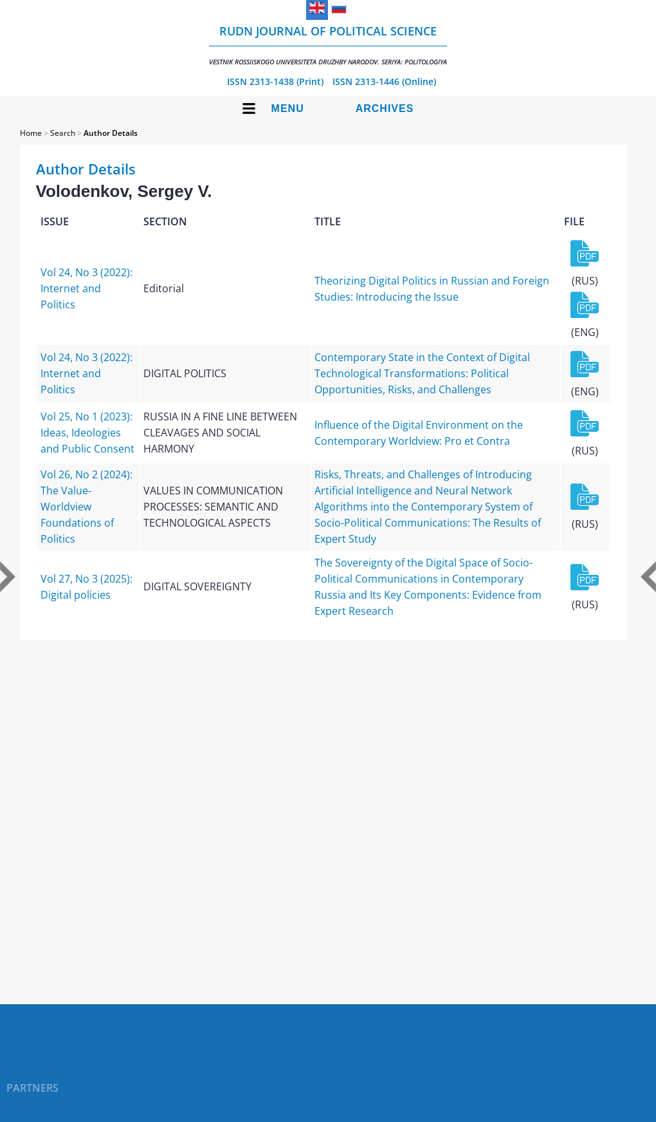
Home (31, 132)
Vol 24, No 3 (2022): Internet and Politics (86, 288)
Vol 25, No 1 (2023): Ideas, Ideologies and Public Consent (87, 432)
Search (62, 132)
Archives (385, 108)
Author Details (111, 132)
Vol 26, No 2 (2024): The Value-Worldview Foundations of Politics (86, 506)
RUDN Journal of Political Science (328, 44)
